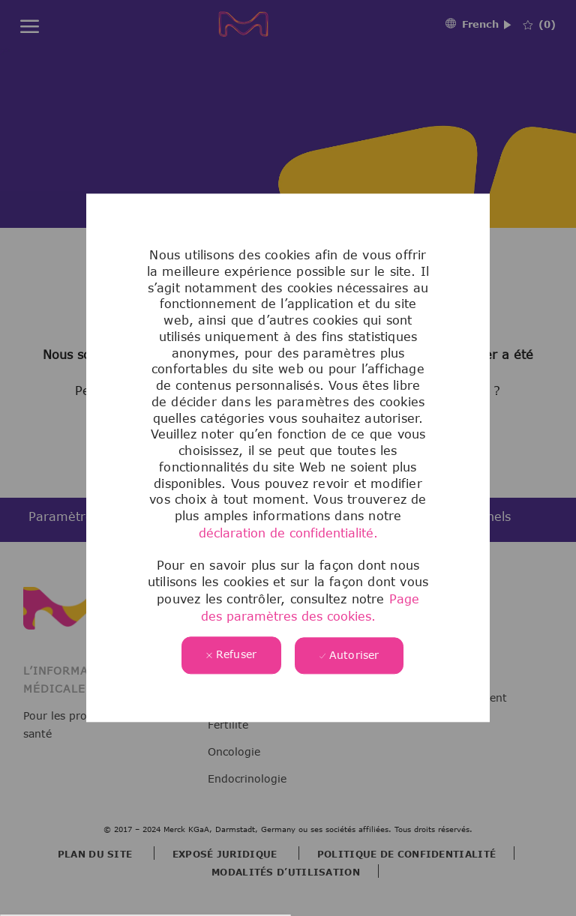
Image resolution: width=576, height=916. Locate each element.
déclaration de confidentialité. (288, 533)
